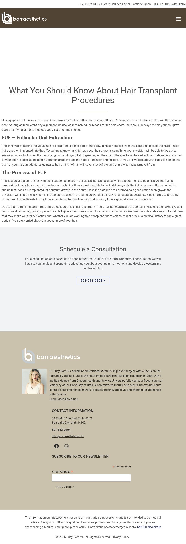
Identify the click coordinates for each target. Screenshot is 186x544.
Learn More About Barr (63, 399)
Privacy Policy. (120, 537)
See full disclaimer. (149, 527)
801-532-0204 (61, 429)
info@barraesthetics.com (68, 436)
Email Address (62, 471)
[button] (178, 19)
